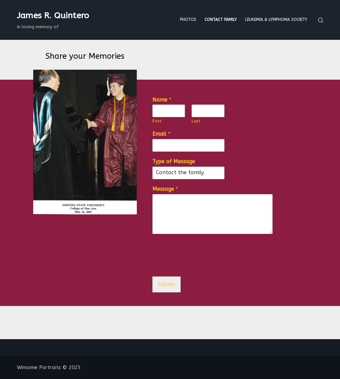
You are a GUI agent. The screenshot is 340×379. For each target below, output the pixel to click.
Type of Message (173, 161)
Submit (166, 284)
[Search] (320, 20)
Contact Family (221, 19)
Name (161, 100)
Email (161, 134)
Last (196, 120)
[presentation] (202, 265)
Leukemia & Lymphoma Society (276, 19)
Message (165, 189)
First (157, 120)
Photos (188, 19)
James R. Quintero (53, 16)
